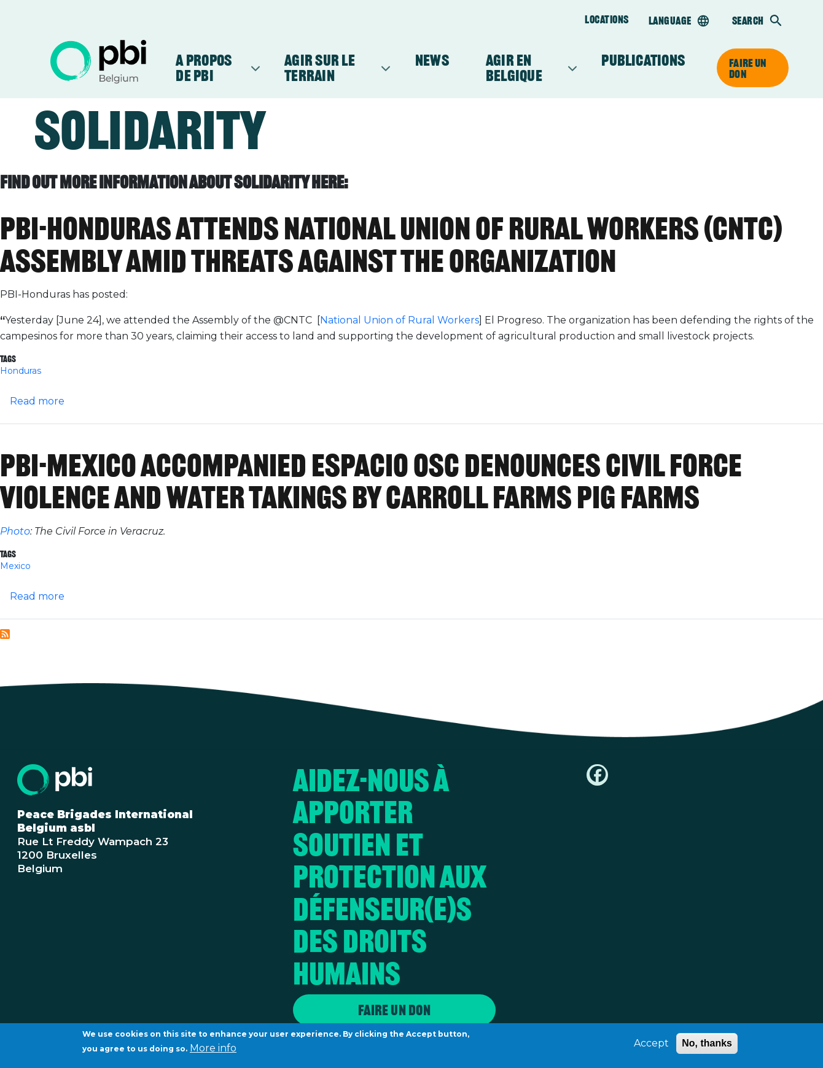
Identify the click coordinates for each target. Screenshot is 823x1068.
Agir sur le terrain (331, 68)
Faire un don (747, 68)
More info (213, 1049)
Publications (643, 60)
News (432, 60)
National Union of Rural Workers (399, 320)
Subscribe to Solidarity (5, 634)
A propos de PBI (211, 68)
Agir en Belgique (525, 68)
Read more (37, 401)
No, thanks (707, 1044)
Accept (651, 1044)
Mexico (15, 565)
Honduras (20, 370)
